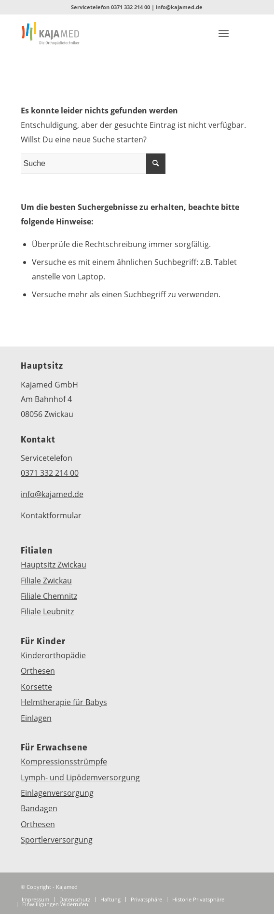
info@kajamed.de (179, 7)
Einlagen (36, 718)
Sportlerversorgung (57, 839)
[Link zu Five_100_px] (132, 33)
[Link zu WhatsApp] (161, 33)
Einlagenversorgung (57, 793)
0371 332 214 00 (130, 7)
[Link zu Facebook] (175, 33)
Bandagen (39, 808)
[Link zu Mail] (146, 33)
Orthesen (38, 670)
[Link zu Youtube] (204, 33)
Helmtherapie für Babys (64, 702)
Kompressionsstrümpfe (64, 761)
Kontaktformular (51, 515)
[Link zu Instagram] (190, 33)
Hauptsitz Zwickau (53, 564)
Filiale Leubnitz (47, 611)
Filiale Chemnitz (49, 596)
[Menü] (224, 33)
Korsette (36, 686)
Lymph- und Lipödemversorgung (80, 777)
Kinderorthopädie (53, 655)
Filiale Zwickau (46, 580)
